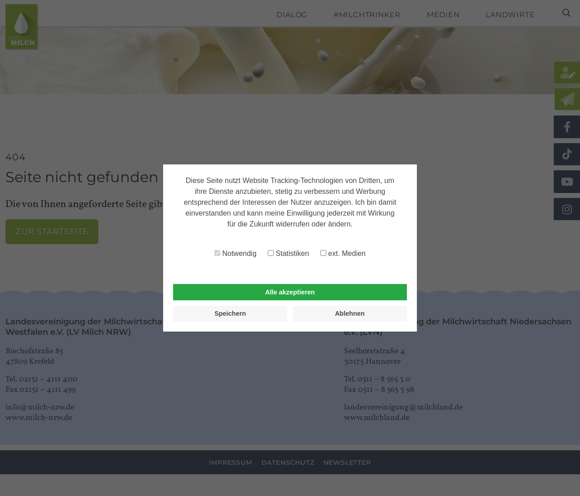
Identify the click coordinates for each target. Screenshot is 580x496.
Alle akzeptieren (290, 292)
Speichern (230, 313)
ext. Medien (343, 253)
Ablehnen (350, 313)
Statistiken (288, 253)
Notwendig (235, 253)
